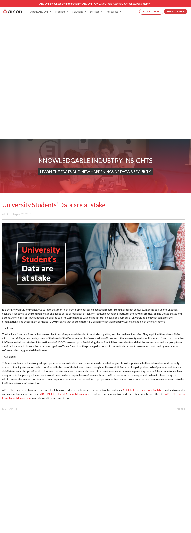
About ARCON (41, 11)
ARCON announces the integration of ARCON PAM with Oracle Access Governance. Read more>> (95, 3)
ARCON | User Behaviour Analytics (143, 389)
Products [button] (62, 11)
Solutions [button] (79, 11)
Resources (114, 11)
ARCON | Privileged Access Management (65, 393)
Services (96, 11)
